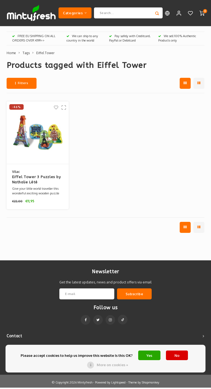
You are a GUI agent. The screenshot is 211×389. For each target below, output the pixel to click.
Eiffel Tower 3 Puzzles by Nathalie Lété (36, 181)
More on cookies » (112, 365)
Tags (26, 54)
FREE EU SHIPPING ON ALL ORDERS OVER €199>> (33, 39)
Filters (21, 84)
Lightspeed (118, 384)
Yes (149, 355)
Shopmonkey (150, 384)
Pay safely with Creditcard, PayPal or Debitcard (130, 39)
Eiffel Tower (45, 54)
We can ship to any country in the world (82, 39)
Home (11, 54)
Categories (75, 13)
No (176, 355)
